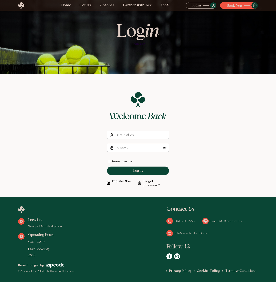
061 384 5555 (185, 221)
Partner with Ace (137, 5)
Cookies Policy (208, 271)
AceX (164, 5)
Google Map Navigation (45, 226)
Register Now (121, 181)
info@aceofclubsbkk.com (192, 233)
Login (196, 5)
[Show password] (165, 148)
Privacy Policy (180, 271)
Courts (86, 5)
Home (66, 5)
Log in (138, 170)
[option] (138, 37)
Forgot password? (152, 183)
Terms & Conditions (241, 271)
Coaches (107, 5)
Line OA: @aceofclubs (226, 221)
